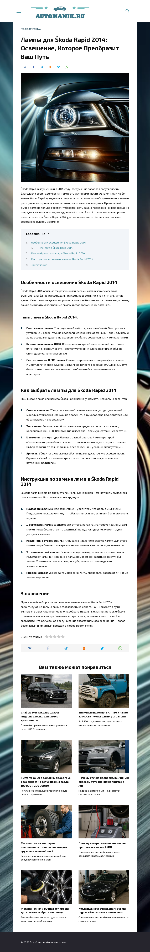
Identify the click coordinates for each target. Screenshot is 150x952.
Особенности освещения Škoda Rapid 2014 (58, 242)
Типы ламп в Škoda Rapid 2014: (55, 247)
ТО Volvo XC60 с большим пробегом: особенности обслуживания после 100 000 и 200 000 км (45, 781)
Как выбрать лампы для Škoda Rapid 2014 (58, 253)
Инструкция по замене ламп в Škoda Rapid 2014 (62, 259)
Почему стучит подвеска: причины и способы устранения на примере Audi (104, 781)
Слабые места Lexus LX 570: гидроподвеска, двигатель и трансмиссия (40, 716)
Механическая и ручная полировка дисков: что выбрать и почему (45, 909)
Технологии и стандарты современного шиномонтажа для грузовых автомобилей (44, 846)
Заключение (39, 264)
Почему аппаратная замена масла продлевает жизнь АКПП (102, 844)
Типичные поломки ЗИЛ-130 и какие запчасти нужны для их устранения (103, 714)
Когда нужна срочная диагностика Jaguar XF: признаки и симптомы (102, 909)
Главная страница (31, 29)
